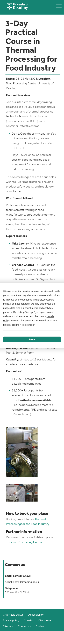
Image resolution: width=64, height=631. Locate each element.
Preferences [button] (27, 324)
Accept (32, 339)
